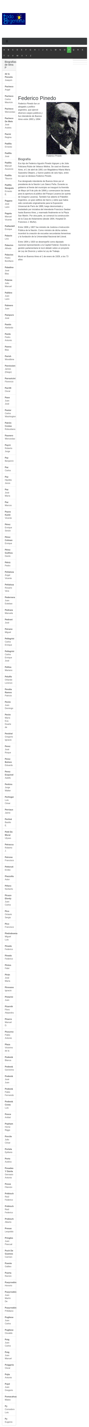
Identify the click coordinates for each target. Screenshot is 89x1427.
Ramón (8, 1274)
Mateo (10, 1398)
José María (7, 492)
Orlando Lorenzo (8, 680)
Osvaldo (9, 1331)
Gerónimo (9, 1068)
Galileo (8, 1265)
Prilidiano (10, 1309)
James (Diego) (10, 369)
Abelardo (9, 326)
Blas (8, 348)
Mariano (8, 668)
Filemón (8, 1185)
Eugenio (9, 1420)
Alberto (9, 1220)
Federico (9, 947)
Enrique (10, 227)
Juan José (7, 400)
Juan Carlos (8, 900)
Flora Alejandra (9, 1009)
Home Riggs (9, 1127)
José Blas (9, 270)
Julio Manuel (8, 283)
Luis (9, 1104)
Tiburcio (8, 177)
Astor (9, 878)
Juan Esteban (10, 600)
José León (8, 204)
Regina (8, 135)
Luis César (9, 800)
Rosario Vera (9, 588)
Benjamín (9, 459)
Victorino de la (9, 1047)
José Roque (8, 749)
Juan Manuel (8, 1355)
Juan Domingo (9, 705)
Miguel (9, 630)
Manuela (9, 611)
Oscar (8, 389)
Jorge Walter (8, 787)
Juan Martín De (10, 1296)
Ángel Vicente (9, 575)
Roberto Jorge (8, 448)
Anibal (8, 1115)
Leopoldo (9, 1230)
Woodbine (9, 358)
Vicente (8, 515)
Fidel (8, 966)
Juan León (8, 296)
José (8, 154)
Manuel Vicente (8, 216)
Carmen (9, 1254)
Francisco (9, 858)
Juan (9, 307)
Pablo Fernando (9, 1092)
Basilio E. (8, 822)
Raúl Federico (9, 1196)
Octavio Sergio (8, 914)
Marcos (8, 503)
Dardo (9, 553)
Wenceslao (10, 110)
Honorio (10, 1284)
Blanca (9, 1058)
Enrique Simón (8, 527)
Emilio (9, 868)
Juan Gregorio (9, 1387)
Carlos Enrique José (9, 656)
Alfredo (9, 246)
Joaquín (9, 77)
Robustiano (10, 426)
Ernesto (8, 145)
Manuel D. (8, 1022)
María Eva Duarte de (8, 721)
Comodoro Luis (10, 1409)
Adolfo (9, 775)
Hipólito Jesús (8, 480)
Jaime (9, 811)
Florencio (10, 380)
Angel (9, 88)
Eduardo (9, 762)
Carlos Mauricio (9, 99)
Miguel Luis (10, 936)
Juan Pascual (9, 1241)
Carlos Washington (10, 413)
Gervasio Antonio (9, 1173)
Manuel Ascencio (9, 166)
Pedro (8, 564)
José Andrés (9, 123)
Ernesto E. (9, 189)
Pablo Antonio (9, 1035)
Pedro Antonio (8, 337)
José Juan (9, 1079)
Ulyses (9, 835)
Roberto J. (9, 847)
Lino (8, 237)
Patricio (8, 692)
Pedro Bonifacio (9, 258)
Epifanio (8, 1150)
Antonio (8, 1376)
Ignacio (9, 989)
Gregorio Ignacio (9, 737)
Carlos (8, 469)
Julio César (8, 1139)
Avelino (8, 1160)
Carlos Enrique (9, 642)
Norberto (9, 887)
